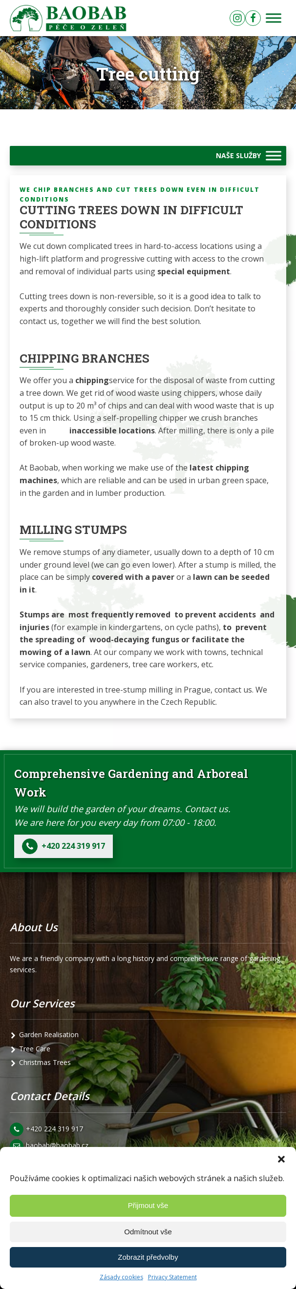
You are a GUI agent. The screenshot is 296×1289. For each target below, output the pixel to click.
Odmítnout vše (148, 1232)
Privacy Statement (172, 1277)
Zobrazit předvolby (148, 1257)
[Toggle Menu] (273, 18)
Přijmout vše (148, 1205)
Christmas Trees (45, 1062)
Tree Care (34, 1048)
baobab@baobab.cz (57, 1145)
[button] (281, 1159)
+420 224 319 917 (54, 1128)
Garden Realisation (49, 1034)
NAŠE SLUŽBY (238, 155)
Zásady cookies (121, 1277)
